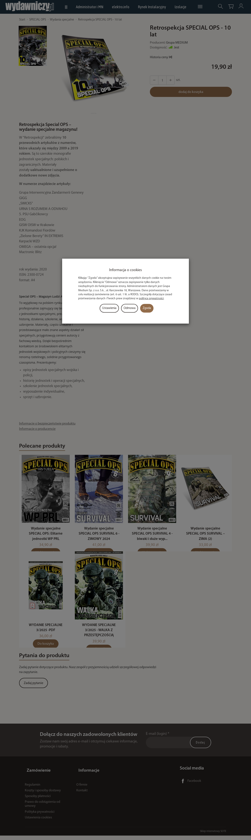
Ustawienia (109, 308)
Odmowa (129, 308)
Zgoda (147, 308)
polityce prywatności (151, 298)
